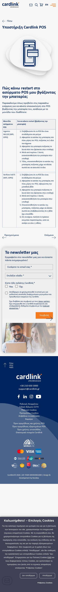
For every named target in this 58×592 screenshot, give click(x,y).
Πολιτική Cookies (29, 410)
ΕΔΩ (49, 557)
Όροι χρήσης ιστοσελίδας (29, 430)
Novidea (35, 478)
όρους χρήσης (44, 301)
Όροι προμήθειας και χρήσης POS (29, 423)
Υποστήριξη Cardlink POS (24, 27)
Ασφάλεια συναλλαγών (29, 416)
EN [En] (46, 4)
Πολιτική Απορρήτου (29, 404)
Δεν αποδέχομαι (28, 575)
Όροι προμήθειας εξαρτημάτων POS (29, 426)
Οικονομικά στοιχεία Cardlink (29, 432)
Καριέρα (29, 419)
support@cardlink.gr (29, 389)
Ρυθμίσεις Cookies (44, 583)
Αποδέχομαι (47, 575)
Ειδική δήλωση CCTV (29, 407)
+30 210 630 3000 (29, 386)
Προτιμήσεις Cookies (29, 413)
